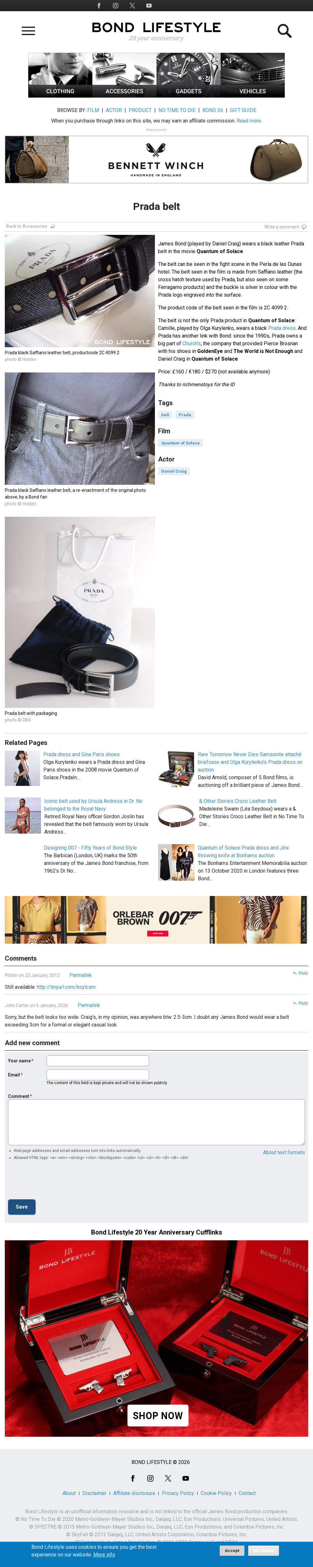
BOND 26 (212, 110)
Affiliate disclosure (134, 1493)
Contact (247, 1493)
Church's (191, 343)
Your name (19, 1060)
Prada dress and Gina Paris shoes (81, 754)
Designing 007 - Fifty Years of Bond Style (90, 848)
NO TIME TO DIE (177, 110)
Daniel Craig (174, 471)
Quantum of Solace (180, 443)
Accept (232, 1550)
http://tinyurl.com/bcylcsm (66, 987)
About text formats (284, 1152)
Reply (303, 973)
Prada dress (282, 328)
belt (165, 414)
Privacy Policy (178, 1493)
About (69, 1493)
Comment (18, 1096)
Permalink (80, 975)
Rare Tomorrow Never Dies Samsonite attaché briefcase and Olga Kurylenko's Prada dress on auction (250, 762)
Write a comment (281, 226)
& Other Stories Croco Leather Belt (237, 801)
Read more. (249, 121)
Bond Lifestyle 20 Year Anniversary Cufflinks (156, 1232)
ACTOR (114, 110)
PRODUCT (140, 110)
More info (104, 1555)
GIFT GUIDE (243, 110)
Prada (185, 414)
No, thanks (263, 1550)
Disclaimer (94, 1493)
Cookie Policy (216, 1493)
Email (14, 1074)
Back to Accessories (26, 226)
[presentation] (57, 1181)
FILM (93, 110)
